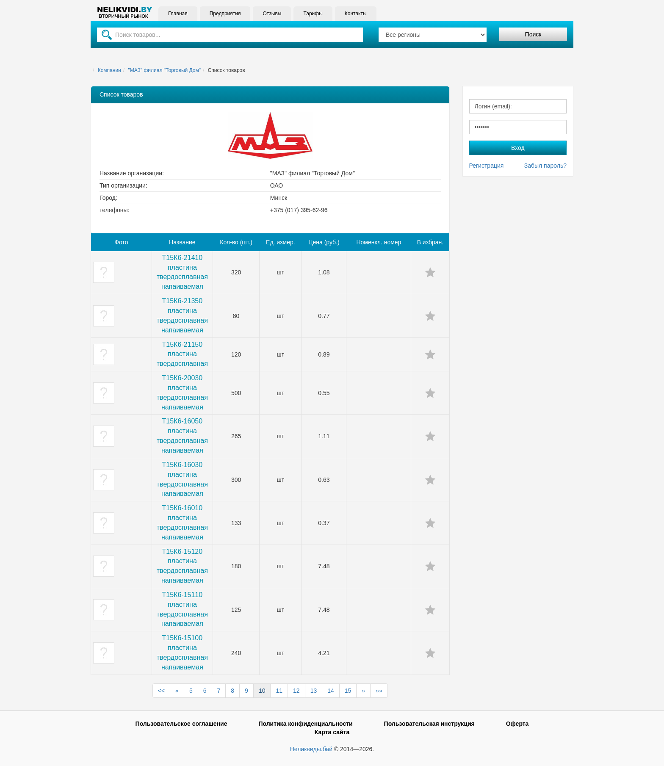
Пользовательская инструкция (429, 723)
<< (161, 690)
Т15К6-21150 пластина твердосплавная (182, 354)
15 (348, 690)
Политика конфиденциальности (305, 723)
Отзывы (272, 14)
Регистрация (486, 165)
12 (296, 690)
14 (330, 690)
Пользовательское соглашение (181, 723)
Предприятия (225, 14)
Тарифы (312, 14)
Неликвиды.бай (311, 749)
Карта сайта (332, 732)
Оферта (517, 723)
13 (313, 690)
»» (379, 690)
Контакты (356, 14)
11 (279, 690)
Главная (178, 14)
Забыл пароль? (545, 165)
